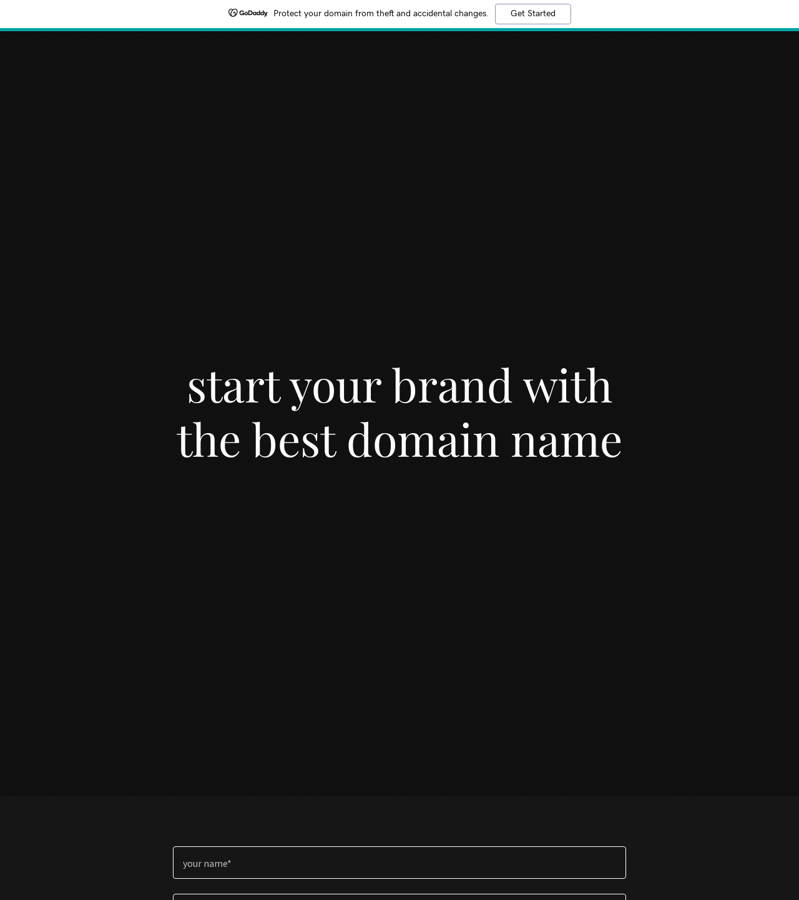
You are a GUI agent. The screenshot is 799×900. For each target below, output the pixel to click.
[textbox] (399, 862)
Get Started (533, 13)
